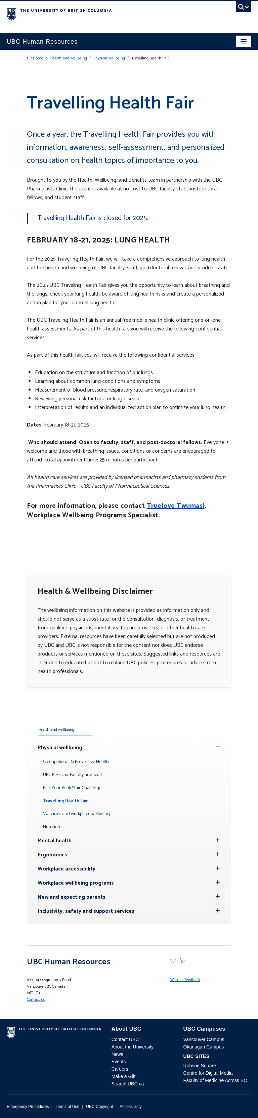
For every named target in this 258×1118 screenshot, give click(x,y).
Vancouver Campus (203, 1039)
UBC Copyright (99, 1106)
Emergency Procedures (28, 1106)
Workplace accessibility (66, 869)
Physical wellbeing (60, 747)
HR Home (35, 58)
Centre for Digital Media (208, 1073)
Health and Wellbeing (68, 58)
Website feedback (185, 980)
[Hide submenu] (217, 840)
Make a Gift (124, 1076)
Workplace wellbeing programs (76, 883)
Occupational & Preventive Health (76, 762)
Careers (120, 1069)
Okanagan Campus (203, 1046)
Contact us (36, 999)
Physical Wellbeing (109, 58)
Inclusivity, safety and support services (86, 911)
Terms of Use (67, 1106)
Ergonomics (52, 854)
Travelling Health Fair (65, 801)
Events (119, 1061)
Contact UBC (125, 1039)
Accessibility (130, 1106)
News (117, 1054)
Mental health (55, 840)
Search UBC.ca (128, 1083)
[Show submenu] (217, 747)
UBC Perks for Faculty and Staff (72, 775)
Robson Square (199, 1065)
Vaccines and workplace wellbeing (76, 814)
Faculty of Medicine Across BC (215, 1080)
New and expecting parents (71, 897)
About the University (133, 1046)
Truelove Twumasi (176, 505)
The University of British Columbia (92, 14)
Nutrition (51, 827)
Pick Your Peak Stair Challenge (72, 788)
